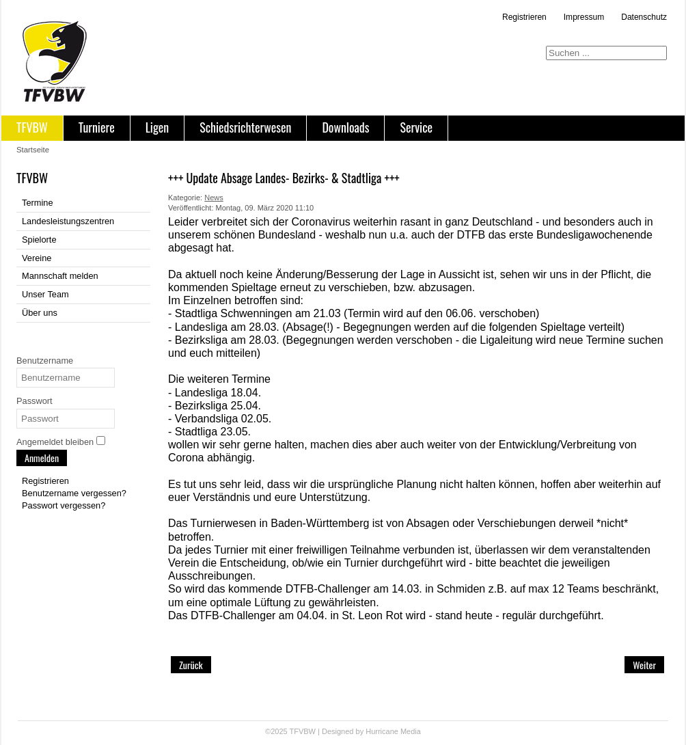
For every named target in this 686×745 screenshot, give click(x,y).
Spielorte (39, 239)
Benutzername (44, 360)
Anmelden (42, 457)
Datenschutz (644, 17)
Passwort (34, 401)
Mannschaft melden (60, 276)
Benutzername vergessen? (74, 493)
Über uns (39, 313)
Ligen (157, 127)
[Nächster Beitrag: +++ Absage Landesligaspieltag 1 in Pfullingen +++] (644, 664)
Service (416, 127)
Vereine (36, 258)
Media (410, 731)
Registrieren (524, 17)
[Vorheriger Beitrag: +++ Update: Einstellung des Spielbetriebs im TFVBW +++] (191, 664)
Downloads (345, 127)
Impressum (584, 17)
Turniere (97, 127)
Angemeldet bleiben (55, 442)
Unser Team (45, 294)
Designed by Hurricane (361, 731)
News (213, 197)
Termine (37, 203)
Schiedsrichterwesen (245, 127)
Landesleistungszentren (68, 221)
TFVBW (32, 127)
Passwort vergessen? (63, 505)
